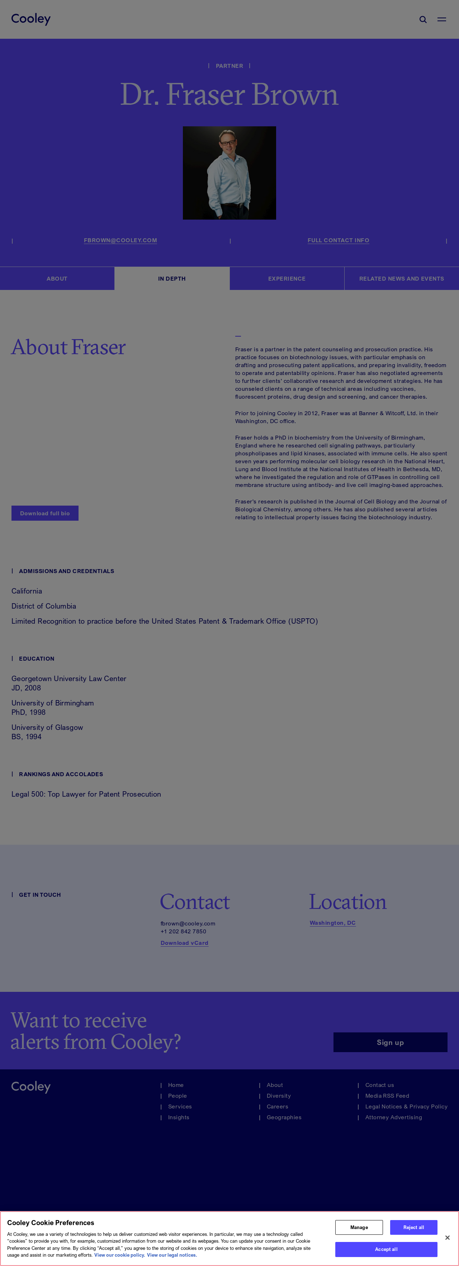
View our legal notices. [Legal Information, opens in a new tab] (172, 1258)
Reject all (413, 1230)
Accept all (386, 1252)
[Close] (447, 1240)
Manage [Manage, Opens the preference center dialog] (359, 1230)
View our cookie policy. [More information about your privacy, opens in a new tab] (119, 1258)
